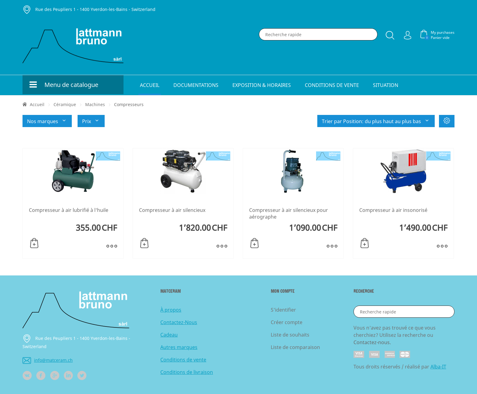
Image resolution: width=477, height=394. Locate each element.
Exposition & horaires (261, 85)
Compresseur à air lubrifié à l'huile (68, 210)
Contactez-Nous (178, 322)
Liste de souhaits (290, 334)
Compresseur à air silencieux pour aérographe (288, 213)
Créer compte (286, 322)
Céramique (65, 104)
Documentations (195, 85)
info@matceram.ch (48, 360)
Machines (95, 104)
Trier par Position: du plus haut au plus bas (376, 121)
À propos (170, 309)
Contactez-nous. (372, 342)
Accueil (149, 85)
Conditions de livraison (186, 372)
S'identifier (283, 309)
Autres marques (178, 347)
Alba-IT (438, 366)
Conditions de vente (332, 85)
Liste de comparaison (295, 347)
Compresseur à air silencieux (172, 210)
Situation (385, 85)
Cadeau (169, 334)
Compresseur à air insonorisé (393, 210)
